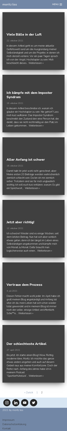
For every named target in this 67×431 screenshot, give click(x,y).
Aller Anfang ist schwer (26, 159)
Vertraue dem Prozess (24, 285)
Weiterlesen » (35, 63)
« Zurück (28, 392)
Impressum (8, 420)
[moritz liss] (9, 4)
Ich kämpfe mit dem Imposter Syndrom (30, 95)
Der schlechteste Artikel (26, 344)
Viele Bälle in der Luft (24, 34)
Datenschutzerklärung (14, 424)
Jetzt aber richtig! (20, 222)
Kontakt (6, 428)
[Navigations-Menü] (57, 4)
